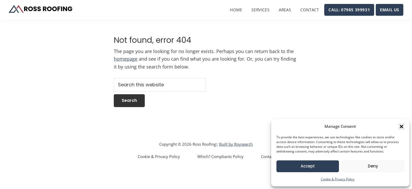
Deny (373, 166)
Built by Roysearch (236, 144)
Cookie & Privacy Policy (337, 179)
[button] (401, 126)
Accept (308, 166)
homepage (125, 59)
